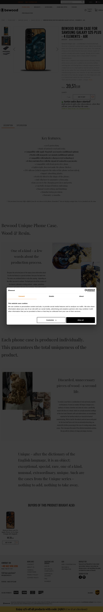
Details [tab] (51, 296)
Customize (51, 320)
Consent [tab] (22, 296)
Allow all (81, 320)
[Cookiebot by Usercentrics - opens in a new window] (86, 290)
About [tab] (81, 296)
